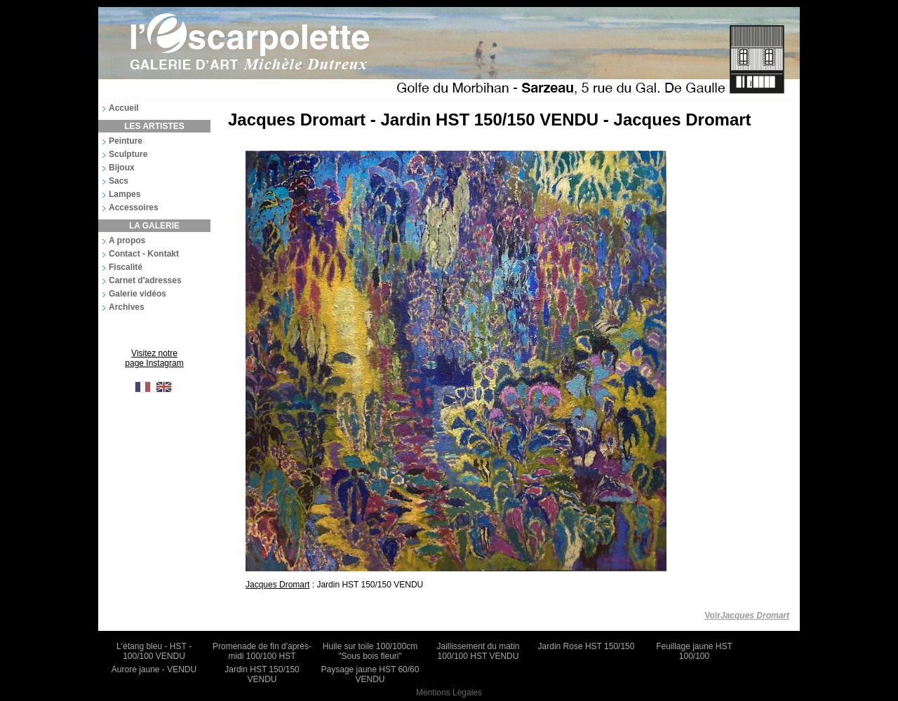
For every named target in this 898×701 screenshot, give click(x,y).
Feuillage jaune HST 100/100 (694, 651)
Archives (127, 307)
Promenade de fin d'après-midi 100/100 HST (262, 651)
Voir (747, 615)
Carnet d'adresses (145, 280)
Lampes (124, 194)
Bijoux (122, 167)
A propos (127, 240)
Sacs (118, 181)
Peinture (125, 141)
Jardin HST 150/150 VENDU (262, 674)
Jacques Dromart (277, 585)
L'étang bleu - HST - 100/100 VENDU (154, 651)
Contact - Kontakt (144, 254)
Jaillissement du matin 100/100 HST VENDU (477, 651)
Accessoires (134, 207)
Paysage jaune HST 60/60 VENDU (370, 674)
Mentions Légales (449, 692)
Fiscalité (125, 267)
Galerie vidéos (137, 294)
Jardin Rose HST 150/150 (586, 646)
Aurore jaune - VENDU (154, 669)
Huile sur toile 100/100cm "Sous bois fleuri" (370, 651)
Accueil (124, 108)
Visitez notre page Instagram (154, 358)
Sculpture (128, 154)
